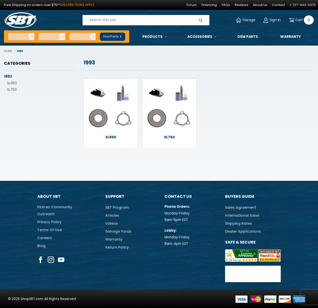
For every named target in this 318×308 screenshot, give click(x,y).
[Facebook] (40, 260)
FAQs (226, 4)
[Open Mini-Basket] (300, 20)
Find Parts (112, 36)
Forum (192, 4)
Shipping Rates (238, 223)
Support (114, 196)
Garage (245, 20)
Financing (209, 4)
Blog (41, 245)
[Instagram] (50, 260)
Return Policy (117, 247)
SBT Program (117, 207)
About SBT (49, 196)
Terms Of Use (49, 229)
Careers (44, 237)
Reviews (241, 4)
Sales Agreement (240, 207)
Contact (278, 4)
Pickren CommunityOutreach (54, 210)
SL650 (12, 83)
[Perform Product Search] (200, 20)
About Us (260, 4)
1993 (8, 76)
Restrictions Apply (78, 4)
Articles (112, 215)
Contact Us (178, 196)
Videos (111, 223)
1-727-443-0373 (303, 4)
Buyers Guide (239, 196)
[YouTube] (61, 260)
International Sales (242, 215)
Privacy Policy (49, 221)
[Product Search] (137, 20)
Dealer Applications (243, 231)
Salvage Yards (118, 231)
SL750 (12, 89)
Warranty (113, 239)
